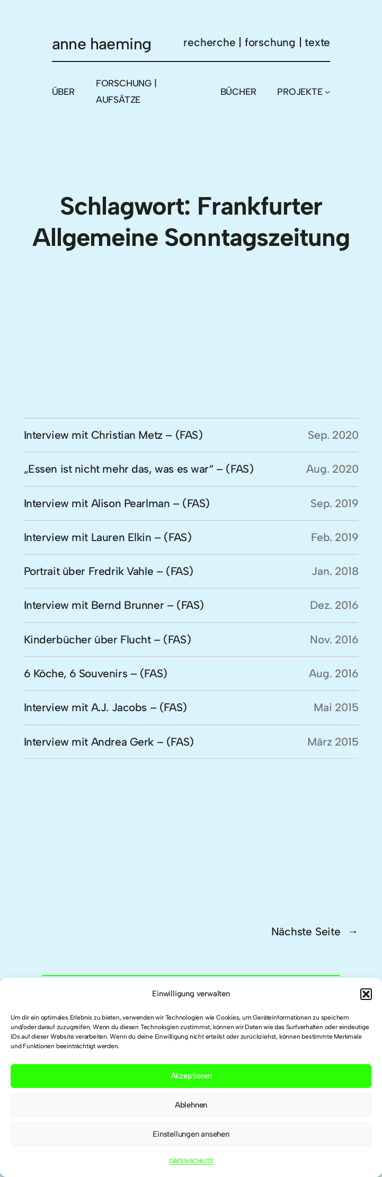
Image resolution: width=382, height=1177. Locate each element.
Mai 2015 (336, 707)
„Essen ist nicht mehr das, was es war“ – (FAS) (139, 468)
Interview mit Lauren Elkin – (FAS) (108, 537)
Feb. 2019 (334, 537)
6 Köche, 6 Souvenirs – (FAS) (95, 673)
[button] (366, 994)
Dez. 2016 (334, 605)
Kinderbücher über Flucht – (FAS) (107, 639)
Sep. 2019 (334, 503)
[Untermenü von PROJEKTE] (327, 91)
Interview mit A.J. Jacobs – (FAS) (105, 707)
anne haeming (102, 44)
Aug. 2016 (333, 673)
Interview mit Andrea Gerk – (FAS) (109, 741)
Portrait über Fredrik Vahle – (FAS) (108, 571)
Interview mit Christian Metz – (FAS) (113, 434)
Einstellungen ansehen (191, 1134)
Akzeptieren (191, 1076)
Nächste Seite (315, 932)
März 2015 (332, 741)
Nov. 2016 (334, 639)
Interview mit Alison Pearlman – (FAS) (117, 503)
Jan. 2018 (335, 571)
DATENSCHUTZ (191, 1161)
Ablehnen (191, 1105)
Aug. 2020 (332, 468)
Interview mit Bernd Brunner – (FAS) (114, 605)
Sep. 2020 (333, 434)
